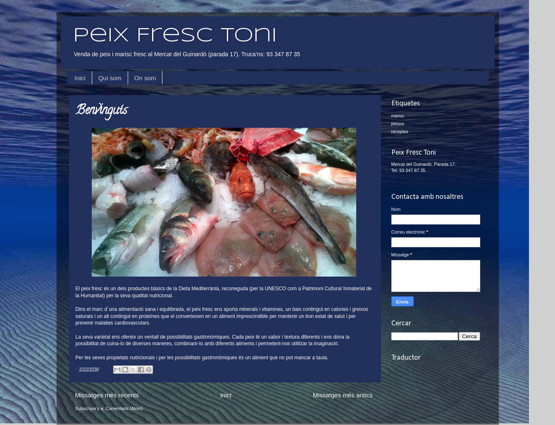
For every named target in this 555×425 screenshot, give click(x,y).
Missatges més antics (342, 395)
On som (145, 77)
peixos (397, 123)
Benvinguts (101, 111)
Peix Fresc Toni (175, 35)
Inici (80, 77)
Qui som (109, 77)
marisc (398, 115)
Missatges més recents (107, 395)
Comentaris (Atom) (124, 408)
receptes (399, 131)
